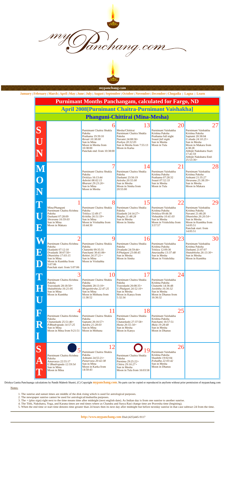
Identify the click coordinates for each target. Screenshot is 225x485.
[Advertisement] (18, 43)
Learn (201, 93)
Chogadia (174, 93)
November (143, 93)
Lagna (188, 93)
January (26, 93)
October (128, 93)
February (40, 93)
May (72, 93)
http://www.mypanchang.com (101, 417)
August (99, 93)
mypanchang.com (112, 88)
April (63, 93)
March (53, 93)
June (80, 93)
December (159, 93)
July (89, 93)
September (113, 93)
